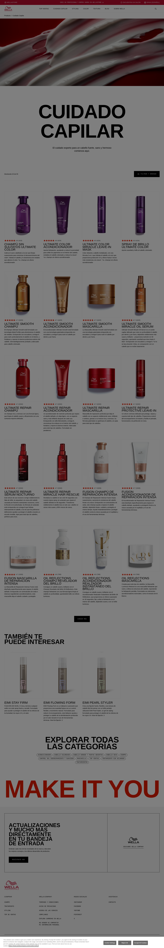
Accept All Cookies (140, 943)
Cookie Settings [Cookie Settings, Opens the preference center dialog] (110, 943)
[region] (82, 942)
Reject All (125, 943)
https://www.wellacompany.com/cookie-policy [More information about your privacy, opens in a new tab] (23, 946)
